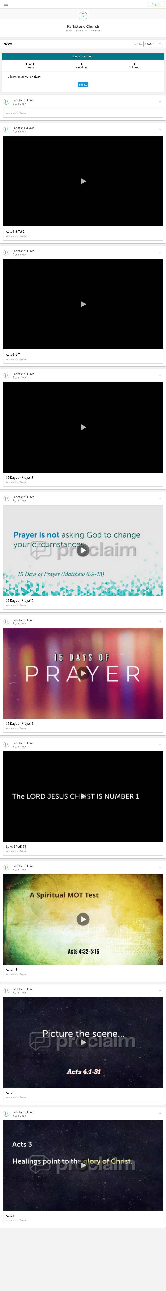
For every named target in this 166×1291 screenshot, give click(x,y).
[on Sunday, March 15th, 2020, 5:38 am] (19, 103)
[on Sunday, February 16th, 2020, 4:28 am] (19, 377)
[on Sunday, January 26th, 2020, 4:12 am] (19, 746)
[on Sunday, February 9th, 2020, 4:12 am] (19, 500)
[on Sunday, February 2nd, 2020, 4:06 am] (19, 623)
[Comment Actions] (160, 101)
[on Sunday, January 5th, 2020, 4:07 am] (19, 1115)
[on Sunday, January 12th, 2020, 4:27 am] (19, 992)
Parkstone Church (23, 100)
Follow (83, 84)
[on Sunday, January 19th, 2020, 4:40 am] (19, 869)
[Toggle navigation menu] (6, 4)
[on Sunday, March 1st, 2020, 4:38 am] (19, 254)
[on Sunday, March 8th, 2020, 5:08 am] (19, 131)
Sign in (156, 4)
